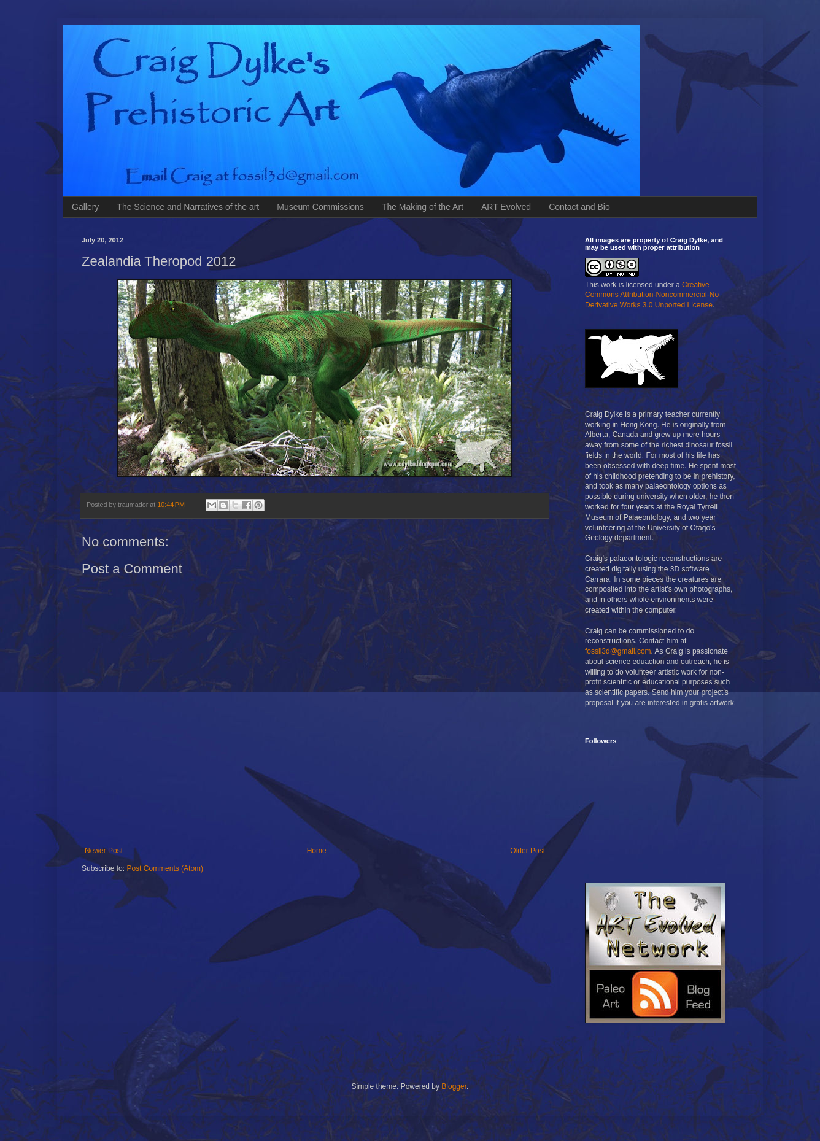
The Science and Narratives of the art (188, 207)
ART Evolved (506, 207)
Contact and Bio (579, 207)
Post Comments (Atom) (164, 868)
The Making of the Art (422, 207)
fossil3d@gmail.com (618, 651)
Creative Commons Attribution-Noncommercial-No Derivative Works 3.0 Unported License (652, 295)
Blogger (453, 1086)
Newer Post (104, 850)
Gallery (85, 207)
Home (317, 850)
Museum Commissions (320, 207)
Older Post (527, 850)
